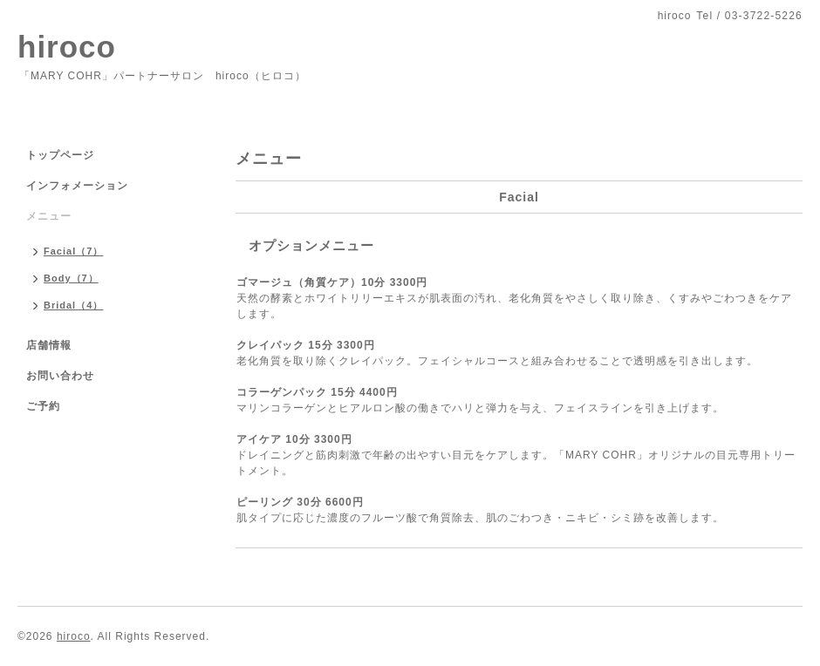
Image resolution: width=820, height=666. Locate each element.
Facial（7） (73, 251)
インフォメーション (77, 186)
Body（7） (71, 278)
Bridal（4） (73, 305)
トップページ (60, 155)
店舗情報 (49, 345)
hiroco (66, 47)
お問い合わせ (60, 376)
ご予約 (43, 406)
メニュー (49, 216)
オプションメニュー (311, 245)
